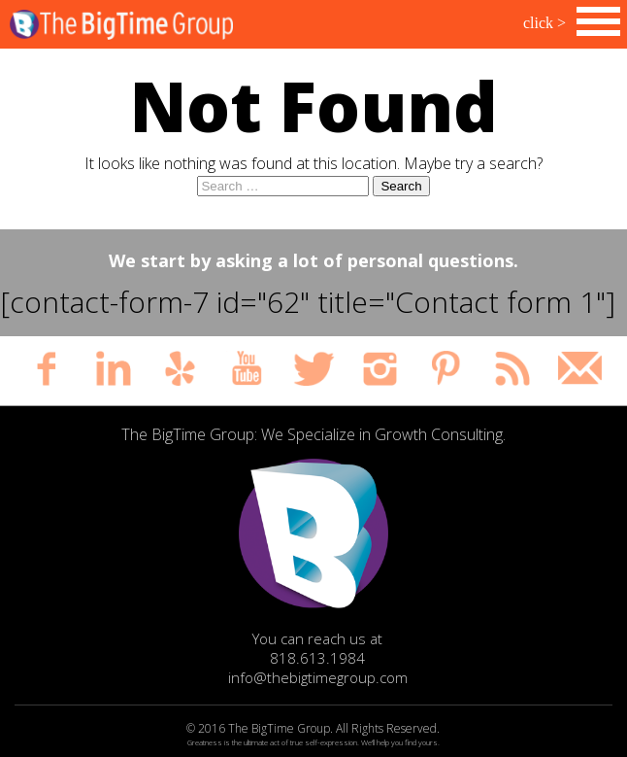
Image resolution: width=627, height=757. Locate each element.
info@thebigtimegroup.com (318, 677)
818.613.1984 (317, 658)
